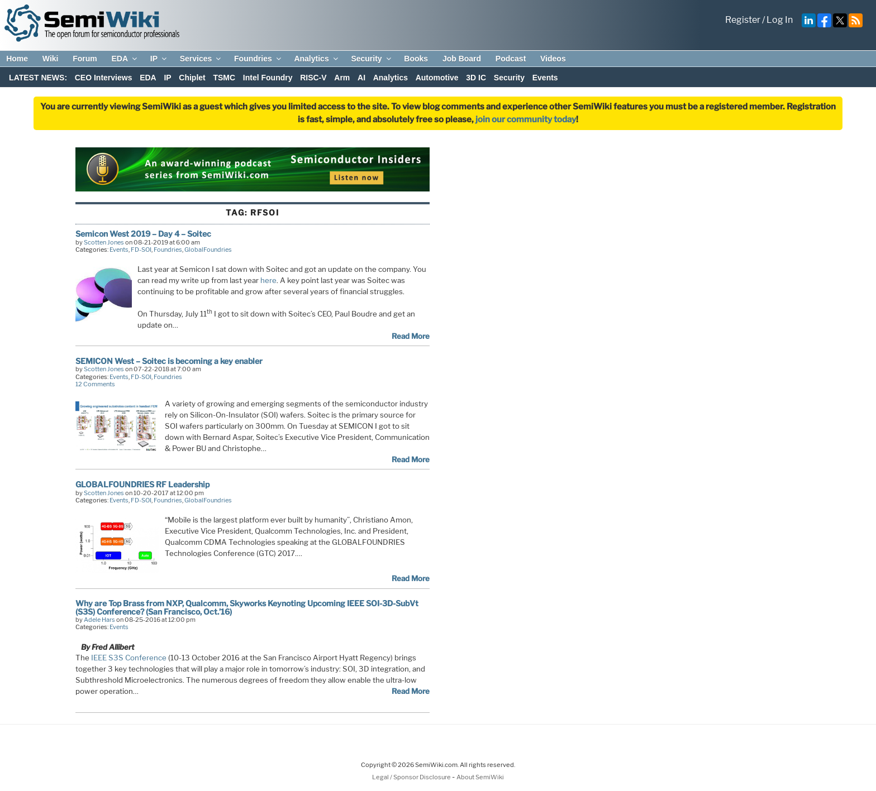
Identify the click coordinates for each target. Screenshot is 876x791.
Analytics (316, 58)
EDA (125, 58)
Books (416, 58)
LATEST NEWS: (38, 77)
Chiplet (192, 77)
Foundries (258, 58)
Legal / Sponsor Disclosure (412, 777)
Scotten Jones (104, 242)
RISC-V (313, 77)
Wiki (50, 58)
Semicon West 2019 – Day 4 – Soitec (143, 233)
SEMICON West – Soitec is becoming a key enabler (169, 361)
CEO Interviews (103, 77)
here (268, 280)
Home (17, 58)
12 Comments (95, 384)
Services (201, 58)
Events (545, 77)
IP (159, 58)
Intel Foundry (268, 77)
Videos (553, 58)
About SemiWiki (480, 777)
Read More (411, 336)
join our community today (525, 119)
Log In (779, 20)
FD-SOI (141, 249)
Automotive (437, 77)
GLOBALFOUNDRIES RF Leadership (142, 484)
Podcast (511, 58)
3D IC (476, 77)
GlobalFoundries (208, 249)
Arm (342, 77)
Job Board (461, 58)
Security (371, 58)
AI (361, 77)
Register (742, 20)
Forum (85, 58)
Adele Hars (99, 620)
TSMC (224, 77)
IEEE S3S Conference (128, 657)
